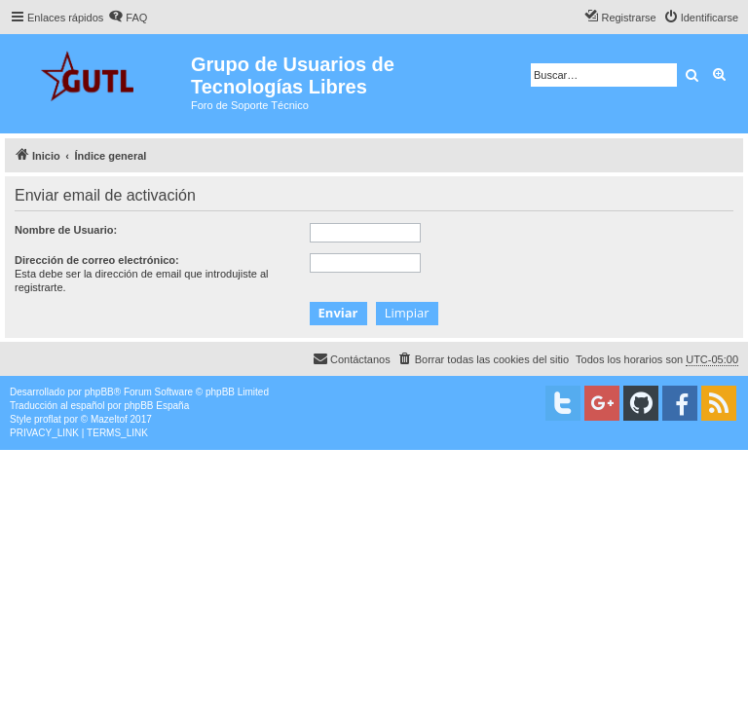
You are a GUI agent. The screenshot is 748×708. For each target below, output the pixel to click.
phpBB (99, 392)
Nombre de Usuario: (66, 230)
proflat (47, 419)
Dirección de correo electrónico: (97, 260)
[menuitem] (127, 17)
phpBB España (156, 405)
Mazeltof (109, 419)
